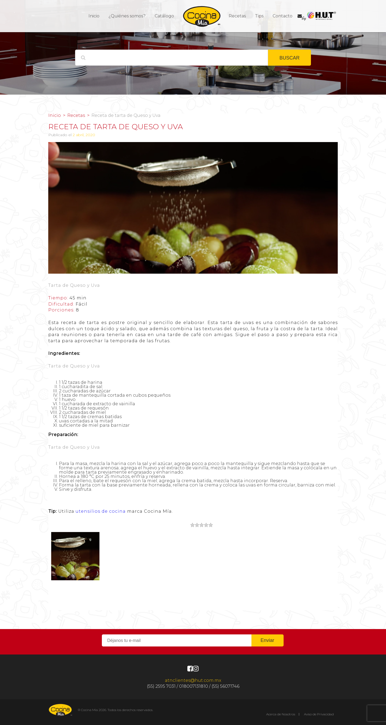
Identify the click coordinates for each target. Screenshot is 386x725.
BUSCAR (289, 58)
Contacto (282, 15)
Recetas (237, 15)
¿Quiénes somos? (127, 15)
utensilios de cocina (101, 511)
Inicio (93, 15)
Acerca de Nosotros (280, 714)
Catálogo (164, 15)
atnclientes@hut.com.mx (193, 680)
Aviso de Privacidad (319, 714)
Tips (259, 15)
